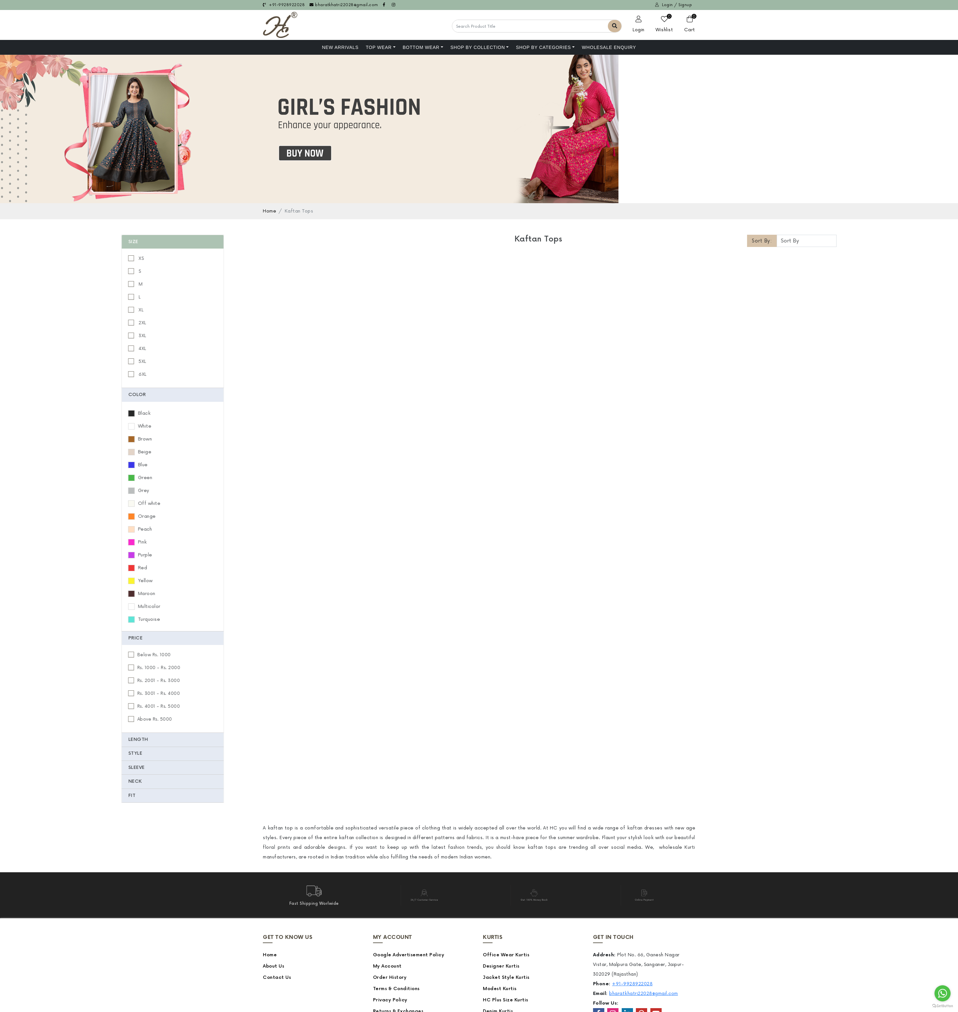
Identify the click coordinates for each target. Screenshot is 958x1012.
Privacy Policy (390, 1000)
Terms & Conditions (396, 988)
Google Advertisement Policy (409, 955)
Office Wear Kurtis (506, 955)
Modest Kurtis (500, 988)
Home (269, 211)
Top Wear (379, 47)
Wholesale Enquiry (609, 47)
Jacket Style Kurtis (506, 977)
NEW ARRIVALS (340, 47)
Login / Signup (673, 5)
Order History (390, 977)
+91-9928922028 (284, 5)
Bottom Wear (421, 47)
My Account (387, 966)
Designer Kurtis (501, 966)
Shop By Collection (477, 47)
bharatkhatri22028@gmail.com (344, 5)
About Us (273, 966)
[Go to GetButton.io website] (942, 1005)
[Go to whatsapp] (942, 993)
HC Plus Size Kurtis (505, 1000)
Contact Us (277, 977)
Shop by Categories (543, 47)
